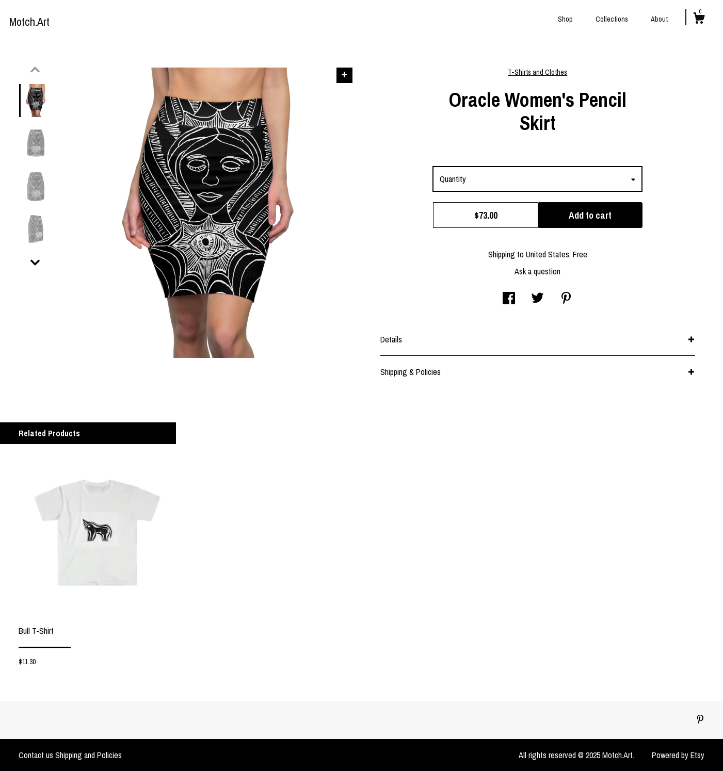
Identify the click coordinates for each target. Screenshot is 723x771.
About (659, 19)
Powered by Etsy (678, 755)
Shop (565, 19)
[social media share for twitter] (537, 299)
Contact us (36, 755)
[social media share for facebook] (509, 299)
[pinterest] (700, 719)
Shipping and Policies (88, 755)
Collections (612, 19)
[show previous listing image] (35, 69)
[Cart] (698, 19)
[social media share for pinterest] (566, 299)
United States (547, 254)
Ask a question (537, 271)
